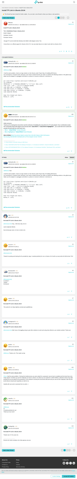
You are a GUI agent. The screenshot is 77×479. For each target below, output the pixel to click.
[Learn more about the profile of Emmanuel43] (6, 272)
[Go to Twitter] (70, 463)
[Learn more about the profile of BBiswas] (6, 23)
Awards (18, 464)
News (17, 462)
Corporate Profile (6, 462)
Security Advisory (20, 466)
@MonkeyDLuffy (8, 224)
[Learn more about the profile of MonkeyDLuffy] (6, 62)
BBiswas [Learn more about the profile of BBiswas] (10, 22)
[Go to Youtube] (64, 463)
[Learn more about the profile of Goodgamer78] (6, 322)
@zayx (5, 376)
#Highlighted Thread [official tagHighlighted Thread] (11, 31)
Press (17, 460)
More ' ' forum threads (15, 130)
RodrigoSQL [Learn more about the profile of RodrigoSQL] (11, 426)
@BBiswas (6, 70)
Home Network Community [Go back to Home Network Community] (7, 7)
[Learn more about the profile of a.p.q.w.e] (6, 245)
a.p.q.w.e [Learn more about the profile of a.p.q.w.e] (10, 245)
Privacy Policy (5, 466)
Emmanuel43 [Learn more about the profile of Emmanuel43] (11, 271)
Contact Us (5, 464)
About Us (4, 460)
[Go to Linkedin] (74, 463)
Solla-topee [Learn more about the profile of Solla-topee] (15, 114)
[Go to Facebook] (67, 463)
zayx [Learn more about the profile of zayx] (9, 215)
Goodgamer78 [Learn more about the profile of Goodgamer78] (12, 321)
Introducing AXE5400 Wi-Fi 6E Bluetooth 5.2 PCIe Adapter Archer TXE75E (23, 136)
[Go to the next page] (68, 18)
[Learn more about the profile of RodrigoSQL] (6, 427)
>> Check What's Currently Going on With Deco (16, 142)
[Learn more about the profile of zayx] (6, 216)
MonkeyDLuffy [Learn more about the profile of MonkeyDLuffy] (12, 61)
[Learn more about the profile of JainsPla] (6, 399)
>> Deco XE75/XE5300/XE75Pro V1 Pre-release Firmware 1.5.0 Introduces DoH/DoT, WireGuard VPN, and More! (32, 147)
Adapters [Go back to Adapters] (16, 7)
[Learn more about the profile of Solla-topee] (6, 115)
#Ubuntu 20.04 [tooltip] (21, 31)
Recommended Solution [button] (12, 106)
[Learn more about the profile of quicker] (6, 346)
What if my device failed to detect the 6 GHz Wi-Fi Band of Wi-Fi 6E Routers (30, 135)
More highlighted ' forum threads (18, 132)
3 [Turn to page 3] (63, 17)
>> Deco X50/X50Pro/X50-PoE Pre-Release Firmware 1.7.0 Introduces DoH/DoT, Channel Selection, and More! (32, 144)
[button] (60, 51)
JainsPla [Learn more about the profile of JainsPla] (10, 398)
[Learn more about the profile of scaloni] (6, 299)
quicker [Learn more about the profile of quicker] (10, 345)
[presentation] (6, 24)
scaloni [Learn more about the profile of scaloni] (10, 298)
